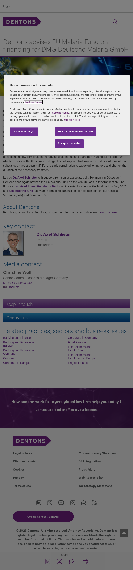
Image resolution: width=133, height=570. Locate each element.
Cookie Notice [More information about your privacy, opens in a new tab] (72, 120)
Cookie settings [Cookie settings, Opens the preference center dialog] (24, 131)
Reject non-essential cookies (76, 131)
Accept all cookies (69, 143)
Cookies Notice (33, 102)
